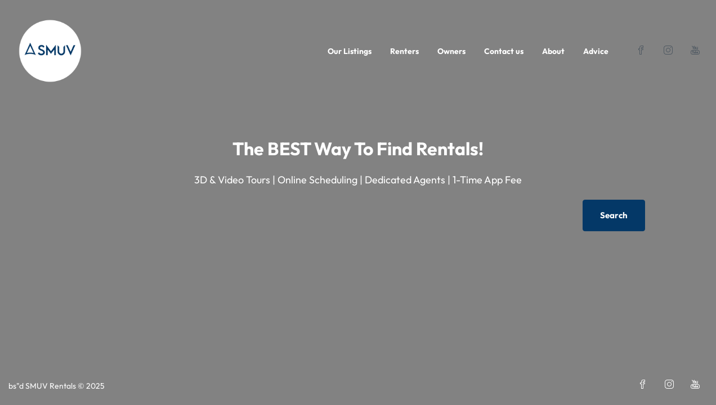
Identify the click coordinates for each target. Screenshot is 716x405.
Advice (595, 51)
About (553, 51)
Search (614, 215)
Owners (451, 51)
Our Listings (350, 51)
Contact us (503, 51)
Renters (404, 51)
